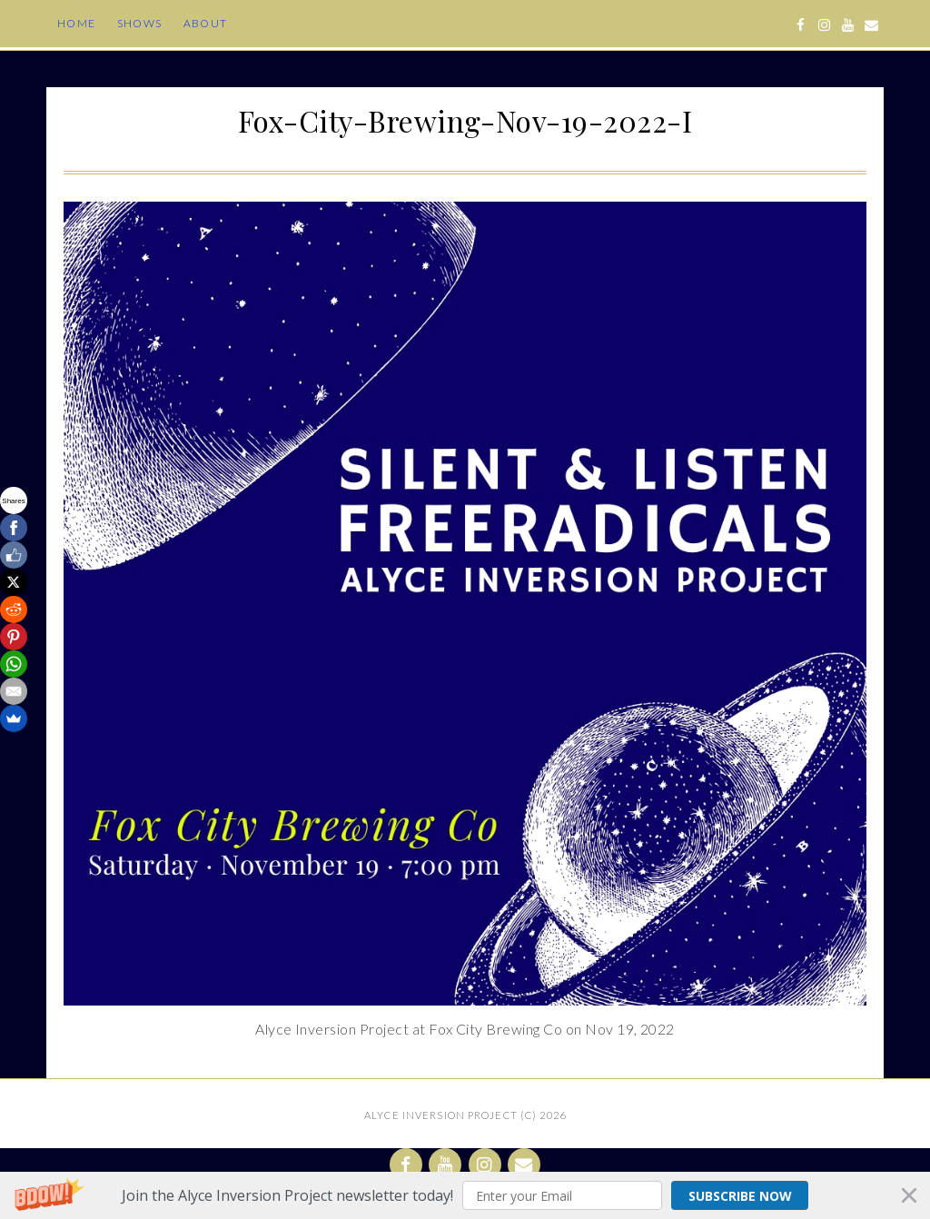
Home (76, 23)
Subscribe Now (732, 1195)
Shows (139, 23)
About (205, 23)
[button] (465, 1195)
